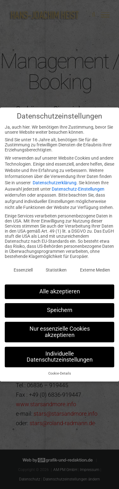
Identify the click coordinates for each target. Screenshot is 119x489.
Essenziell (23, 267)
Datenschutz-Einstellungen (78, 186)
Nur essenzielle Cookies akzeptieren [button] (60, 329)
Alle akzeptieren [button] (59, 288)
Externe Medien (95, 267)
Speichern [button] (59, 307)
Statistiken (56, 267)
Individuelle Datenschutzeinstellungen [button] (60, 354)
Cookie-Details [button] (59, 371)
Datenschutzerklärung (54, 179)
